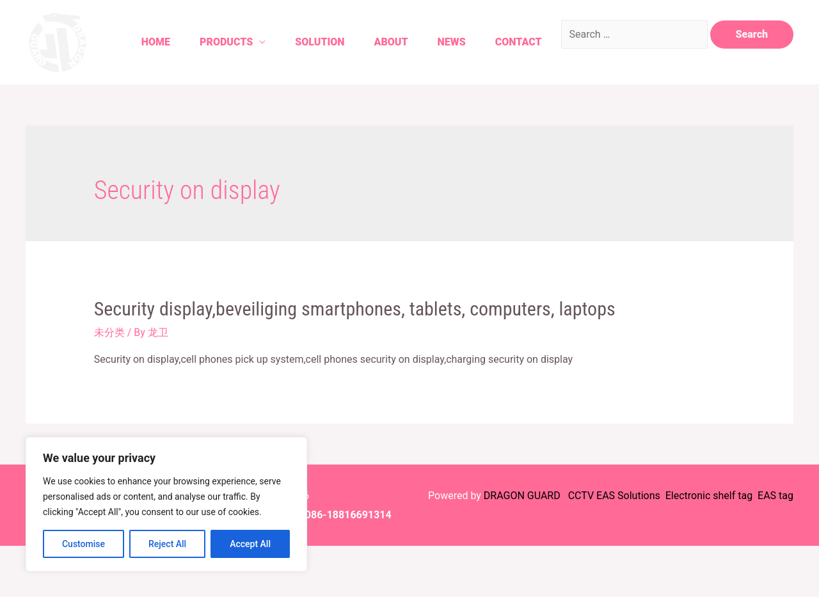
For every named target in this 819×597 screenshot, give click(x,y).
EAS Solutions (629, 496)
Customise (83, 544)
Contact (518, 42)
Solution (319, 42)
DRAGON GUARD (523, 496)
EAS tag (774, 496)
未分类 (109, 332)
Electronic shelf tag (708, 496)
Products (226, 42)
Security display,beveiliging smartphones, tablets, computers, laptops (355, 309)
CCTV (581, 496)
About (391, 42)
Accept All (250, 544)
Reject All (167, 544)
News (452, 42)
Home (155, 42)
